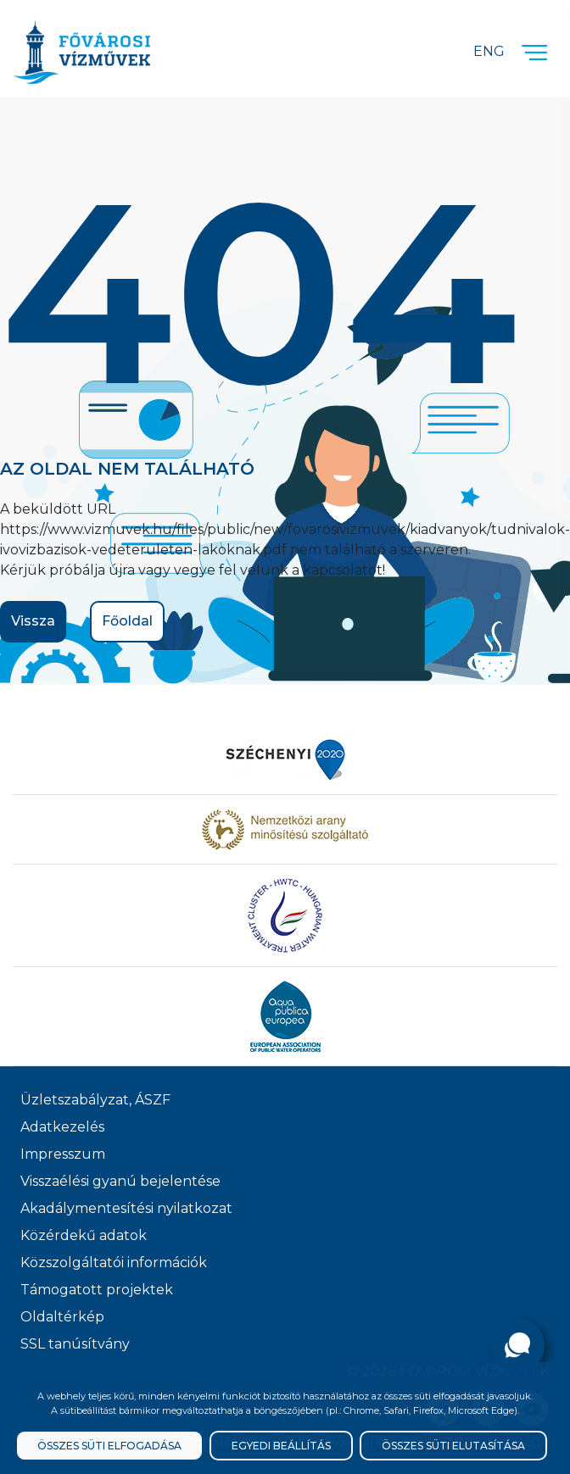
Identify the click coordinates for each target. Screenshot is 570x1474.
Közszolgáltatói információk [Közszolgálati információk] (113, 1262)
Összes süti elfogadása (109, 1445)
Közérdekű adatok (83, 1235)
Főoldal (127, 621)
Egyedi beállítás (281, 1445)
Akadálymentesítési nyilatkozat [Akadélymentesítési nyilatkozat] (126, 1208)
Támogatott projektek (96, 1290)
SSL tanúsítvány (75, 1344)
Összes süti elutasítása (453, 1445)
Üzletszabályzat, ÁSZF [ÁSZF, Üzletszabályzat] (95, 1100)
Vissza (33, 621)
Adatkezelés (62, 1127)
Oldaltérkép (62, 1317)
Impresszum (62, 1154)
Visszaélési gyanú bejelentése (120, 1181)
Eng (489, 51)
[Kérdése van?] (517, 1345)
